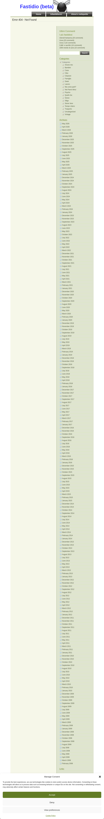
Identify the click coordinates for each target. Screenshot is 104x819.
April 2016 (66, 453)
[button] (100, 776)
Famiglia (68, 79)
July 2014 (65, 520)
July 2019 (65, 339)
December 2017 (68, 390)
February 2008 (67, 763)
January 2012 (67, 615)
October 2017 (67, 396)
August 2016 (66, 440)
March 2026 (66, 130)
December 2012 (68, 580)
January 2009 (67, 729)
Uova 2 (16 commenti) (67, 43)
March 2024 (66, 206)
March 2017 (66, 418)
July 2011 (65, 634)
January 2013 (67, 577)
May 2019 (65, 342)
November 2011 (68, 621)
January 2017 (67, 425)
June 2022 (66, 241)
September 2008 (68, 741)
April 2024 (66, 203)
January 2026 (67, 136)
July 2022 (65, 238)
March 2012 (66, 608)
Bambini (68, 68)
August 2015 (66, 478)
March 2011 (66, 646)
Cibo (66, 73)
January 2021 (67, 288)
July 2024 (65, 193)
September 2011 (68, 627)
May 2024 (65, 200)
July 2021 (65, 269)
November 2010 (68, 659)
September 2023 (68, 222)
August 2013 (66, 554)
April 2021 (66, 279)
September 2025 (68, 149)
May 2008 (65, 754)
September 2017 (68, 399)
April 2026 (66, 127)
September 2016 (68, 437)
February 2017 (67, 421)
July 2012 (65, 596)
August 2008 (66, 744)
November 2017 (68, 393)
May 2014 (65, 526)
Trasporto (68, 109)
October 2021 (67, 260)
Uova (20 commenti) (66, 40)
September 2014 (68, 513)
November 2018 (68, 361)
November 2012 (68, 583)
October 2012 (67, 586)
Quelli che (68, 95)
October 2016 (67, 434)
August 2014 (66, 516)
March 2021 (66, 282)
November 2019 (68, 326)
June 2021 (66, 273)
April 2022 (66, 247)
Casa (67, 70)
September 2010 (68, 665)
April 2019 (66, 345)
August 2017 (66, 402)
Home (38, 14)
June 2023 (66, 228)
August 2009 (66, 706)
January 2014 (67, 539)
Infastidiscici (56, 14)
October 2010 (67, 662)
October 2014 (67, 510)
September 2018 (68, 368)
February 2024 (67, 209)
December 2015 (68, 466)
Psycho (67, 92)
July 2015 (65, 482)
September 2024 (68, 187)
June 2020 (66, 307)
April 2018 (66, 380)
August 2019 (66, 336)
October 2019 (67, 330)
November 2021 (68, 257)
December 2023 (68, 215)
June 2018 (66, 374)
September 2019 (68, 333)
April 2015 (66, 491)
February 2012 (67, 611)
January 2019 (67, 355)
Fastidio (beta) (37, 6)
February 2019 (67, 352)
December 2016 (68, 428)
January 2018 (67, 387)
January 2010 (67, 691)
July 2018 (65, 371)
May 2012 (65, 602)
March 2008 (66, 760)
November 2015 (68, 469)
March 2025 (66, 168)
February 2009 (67, 725)
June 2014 (66, 523)
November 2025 (68, 143)
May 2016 (65, 450)
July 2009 (65, 710)
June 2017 (66, 409)
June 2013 (66, 561)
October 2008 (67, 738)
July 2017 (65, 406)
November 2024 (68, 181)
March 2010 (66, 684)
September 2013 (68, 551)
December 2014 (68, 504)
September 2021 (68, 263)
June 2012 (66, 599)
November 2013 (68, 545)
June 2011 (66, 637)
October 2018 (67, 364)
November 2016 (68, 431)
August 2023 (66, 225)
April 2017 (66, 415)
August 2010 (66, 668)
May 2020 (65, 311)
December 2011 (68, 618)
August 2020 (66, 304)
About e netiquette (79, 14)
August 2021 (66, 266)
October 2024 (67, 184)
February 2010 (67, 687)
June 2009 (66, 713)
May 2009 (65, 716)
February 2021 (67, 285)
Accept (52, 795)
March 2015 (66, 494)
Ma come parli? (70, 87)
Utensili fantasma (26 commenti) (71, 38)
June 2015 (66, 485)
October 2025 (67, 146)
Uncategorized (70, 112)
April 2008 (66, 757)
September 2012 (68, 589)
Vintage (67, 114)
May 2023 (65, 231)
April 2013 (66, 567)
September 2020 (68, 301)
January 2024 (67, 212)
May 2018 (65, 377)
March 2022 (66, 250)
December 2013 (68, 542)
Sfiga (67, 101)
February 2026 (67, 133)
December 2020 (68, 292)
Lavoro (67, 84)
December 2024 (68, 177)
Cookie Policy (51, 816)
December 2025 (68, 139)
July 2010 (65, 672)
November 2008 (68, 735)
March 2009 (66, 722)
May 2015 (65, 488)
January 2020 (67, 320)
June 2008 (66, 751)
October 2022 (67, 234)
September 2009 (68, 703)
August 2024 (66, 190)
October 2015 (67, 472)
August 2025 (66, 152)
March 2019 (66, 349)
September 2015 (68, 475)
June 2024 (66, 196)
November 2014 (68, 507)
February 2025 (67, 171)
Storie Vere (69, 103)
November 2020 (68, 295)
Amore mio (69, 65)
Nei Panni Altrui (70, 90)
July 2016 (65, 444)
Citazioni (68, 76)
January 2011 (67, 653)
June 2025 (66, 158)
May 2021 (65, 276)
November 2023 (68, 219)
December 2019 (68, 323)
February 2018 (67, 383)
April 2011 (66, 643)
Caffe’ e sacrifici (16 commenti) (70, 45)
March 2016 (66, 456)
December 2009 (68, 694)
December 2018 (68, 358)
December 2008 (68, 732)
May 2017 (65, 412)
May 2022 (65, 244)
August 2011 (66, 630)
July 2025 (65, 155)
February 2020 (67, 317)
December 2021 (68, 254)
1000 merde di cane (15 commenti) (72, 48)
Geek (67, 81)
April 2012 (66, 605)
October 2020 (67, 298)
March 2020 (66, 314)
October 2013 (67, 548)
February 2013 (67, 573)
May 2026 (65, 124)
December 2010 (68, 656)
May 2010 (65, 678)
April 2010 (66, 681)
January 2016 (67, 463)
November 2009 (68, 697)
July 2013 (65, 558)
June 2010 (66, 675)
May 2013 (65, 564)
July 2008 (65, 748)
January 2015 (67, 501)
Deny (52, 802)
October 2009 (67, 700)
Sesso (67, 98)
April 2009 (66, 719)
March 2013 (66, 570)
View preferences (52, 810)
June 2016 (66, 447)
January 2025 (67, 174)
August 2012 (66, 592)
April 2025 (66, 165)
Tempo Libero (70, 106)
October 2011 (67, 624)
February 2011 (67, 649)
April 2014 (66, 529)
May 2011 (65, 640)
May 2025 (65, 162)
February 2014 (67, 535)
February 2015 (67, 497)
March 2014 (66, 532)
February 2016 (67, 459)
